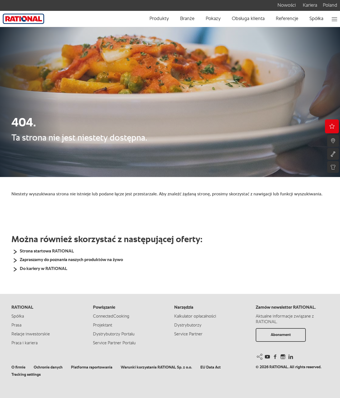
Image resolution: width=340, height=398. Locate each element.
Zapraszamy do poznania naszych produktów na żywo (71, 260)
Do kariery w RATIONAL (43, 269)
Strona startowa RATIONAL (47, 251)
